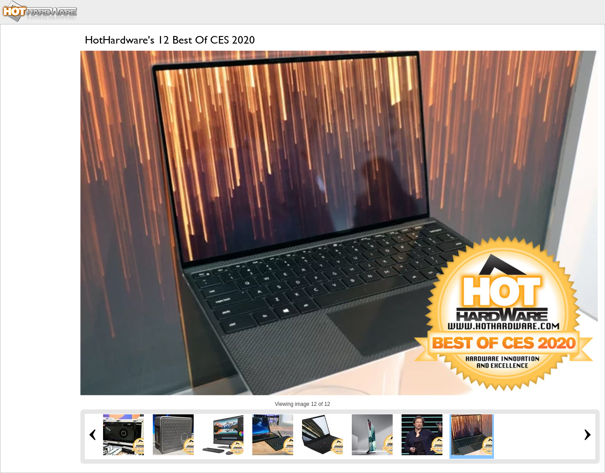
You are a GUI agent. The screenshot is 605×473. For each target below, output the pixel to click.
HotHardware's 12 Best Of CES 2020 (170, 39)
